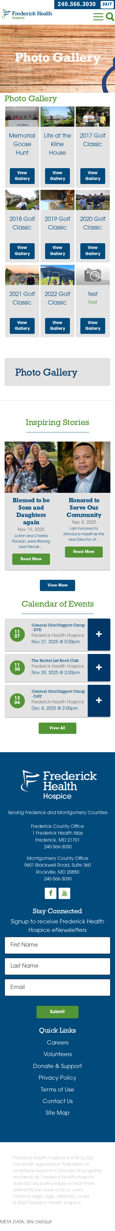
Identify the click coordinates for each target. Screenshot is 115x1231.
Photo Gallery (46, 373)
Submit (57, 1016)
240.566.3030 (74, 5)
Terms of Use (57, 1095)
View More (57, 587)
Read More (31, 560)
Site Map (57, 1118)
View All (57, 731)
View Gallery (22, 175)
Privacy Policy (57, 1083)
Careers (57, 1048)
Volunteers (58, 1060)
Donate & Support (57, 1072)
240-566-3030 (57, 851)
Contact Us (58, 1107)
